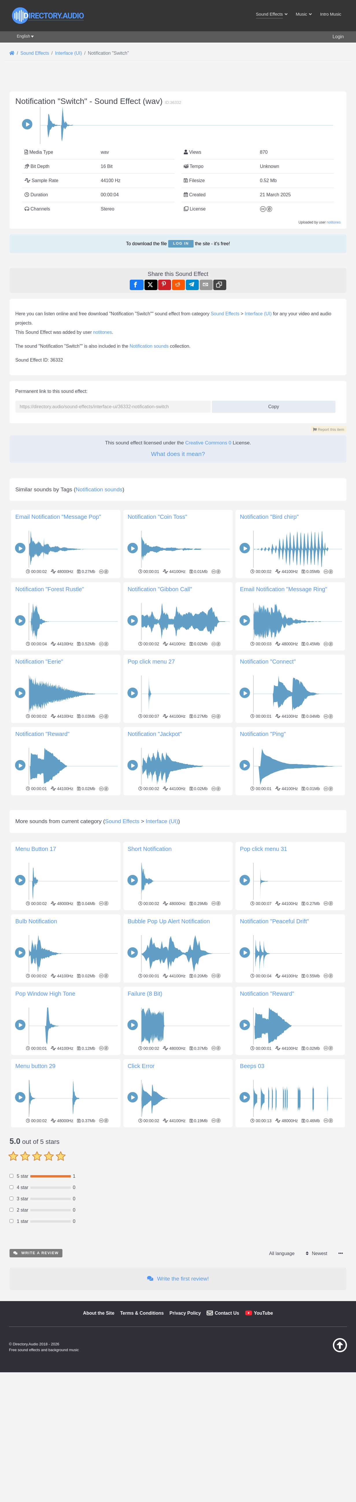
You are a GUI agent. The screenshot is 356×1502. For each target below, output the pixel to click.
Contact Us (227, 1394)
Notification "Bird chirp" (269, 517)
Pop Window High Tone (45, 1074)
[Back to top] (325, 1432)
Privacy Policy (185, 1394)
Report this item (328, 429)
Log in (181, 243)
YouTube (263, 1394)
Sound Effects (225, 313)
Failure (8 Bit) (145, 1074)
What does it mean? (178, 453)
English (23, 36)
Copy (271, 405)
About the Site (98, 1394)
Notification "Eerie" (39, 661)
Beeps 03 (252, 1147)
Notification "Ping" (263, 734)
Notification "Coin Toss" (157, 517)
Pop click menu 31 (263, 930)
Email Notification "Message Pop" (58, 517)
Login (338, 36)
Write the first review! (178, 1360)
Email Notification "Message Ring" (283, 589)
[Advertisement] (178, 837)
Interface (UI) (258, 313)
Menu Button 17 (35, 930)
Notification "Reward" (42, 734)
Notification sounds (148, 346)
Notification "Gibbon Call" (160, 589)
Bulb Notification (36, 1002)
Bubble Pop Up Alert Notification (169, 1002)
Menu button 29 (35, 1147)
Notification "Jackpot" (155, 734)
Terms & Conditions (142, 1394)
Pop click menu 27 (151, 661)
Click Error (141, 1147)
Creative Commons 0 (208, 443)
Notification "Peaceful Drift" (274, 1002)
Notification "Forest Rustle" (49, 589)
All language (281, 1334)
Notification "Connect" (268, 661)
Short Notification (150, 930)
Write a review (36, 1334)
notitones (334, 222)
